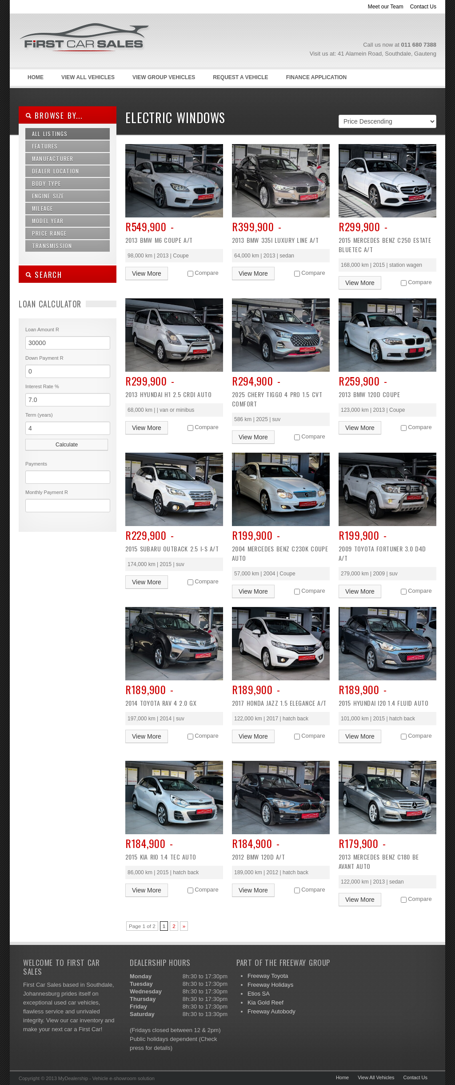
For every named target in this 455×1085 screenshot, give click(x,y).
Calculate (67, 445)
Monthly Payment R (46, 492)
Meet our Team (385, 7)
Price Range (49, 233)
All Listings (50, 133)
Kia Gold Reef (265, 1002)
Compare (206, 272)
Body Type (46, 183)
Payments (36, 463)
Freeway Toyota (267, 975)
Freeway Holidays (270, 984)
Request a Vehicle (240, 77)
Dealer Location (55, 171)
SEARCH (43, 274)
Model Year (48, 221)
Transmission (52, 245)
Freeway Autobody (271, 1011)
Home (36, 77)
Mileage (42, 208)
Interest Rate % (42, 386)
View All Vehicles (88, 77)
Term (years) (39, 415)
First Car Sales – (96, 58)
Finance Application (316, 77)
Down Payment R (44, 358)
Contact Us (423, 7)
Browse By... (54, 115)
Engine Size (48, 196)
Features (45, 146)
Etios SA (258, 993)
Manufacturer (52, 158)
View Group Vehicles (163, 77)
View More (146, 273)
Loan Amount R (42, 329)
